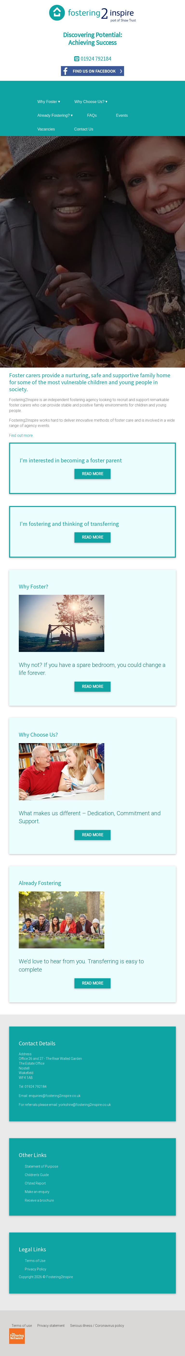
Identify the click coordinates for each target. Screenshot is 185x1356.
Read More (92, 474)
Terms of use (22, 1326)
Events (122, 115)
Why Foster (48, 102)
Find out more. (21, 435)
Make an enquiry (37, 1192)
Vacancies (46, 129)
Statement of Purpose (41, 1166)
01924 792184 (35, 1087)
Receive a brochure (39, 1200)
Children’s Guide (37, 1175)
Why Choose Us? (90, 102)
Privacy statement (51, 1326)
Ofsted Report (35, 1183)
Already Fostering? (55, 115)
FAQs (92, 115)
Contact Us (83, 129)
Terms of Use (35, 1261)
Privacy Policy (35, 1269)
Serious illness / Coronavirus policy (97, 1326)
